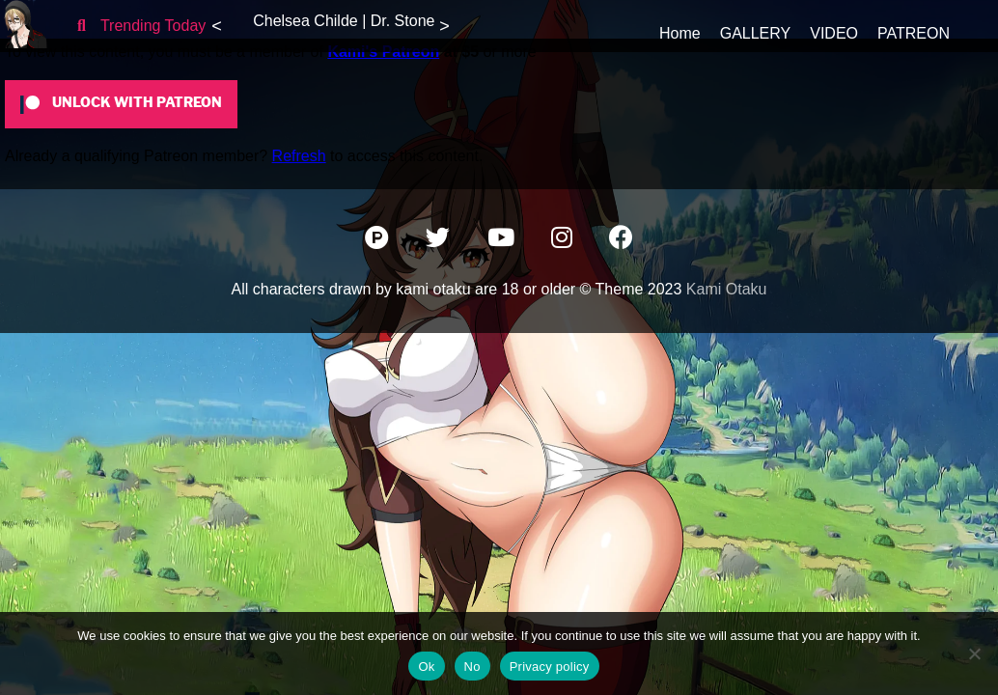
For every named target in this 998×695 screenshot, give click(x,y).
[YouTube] (503, 241)
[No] (974, 653)
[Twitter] (439, 241)
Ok (426, 666)
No (472, 666)
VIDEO (834, 33)
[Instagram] (564, 241)
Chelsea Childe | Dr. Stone (343, 21)
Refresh (299, 156)
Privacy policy (550, 666)
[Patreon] (378, 241)
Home (680, 33)
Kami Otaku (726, 289)
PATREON (913, 33)
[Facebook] (621, 241)
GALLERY (755, 33)
